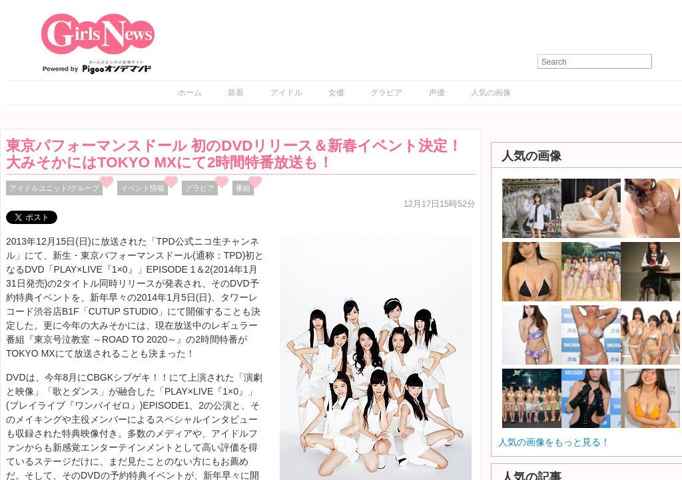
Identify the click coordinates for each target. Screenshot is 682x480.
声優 (437, 92)
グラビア (386, 92)
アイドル (286, 92)
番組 (243, 188)
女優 (336, 92)
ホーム (190, 92)
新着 (236, 92)
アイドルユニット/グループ (54, 188)
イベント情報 (143, 188)
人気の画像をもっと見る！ (554, 442)
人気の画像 (491, 92)
